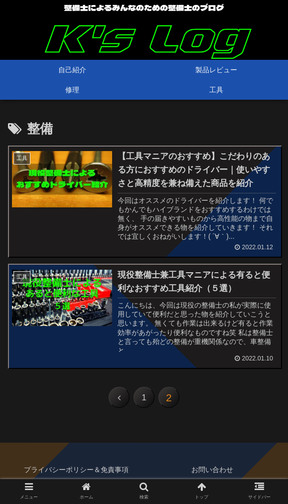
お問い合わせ (212, 472)
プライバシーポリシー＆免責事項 (76, 472)
